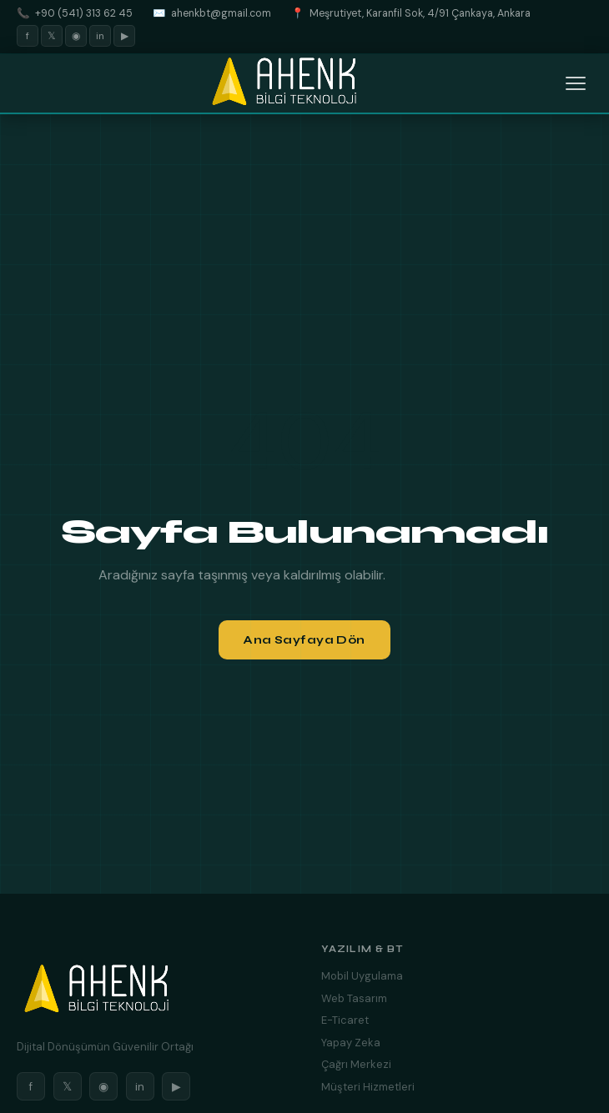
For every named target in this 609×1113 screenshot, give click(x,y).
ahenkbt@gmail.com (221, 13)
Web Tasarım (354, 998)
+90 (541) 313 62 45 (84, 13)
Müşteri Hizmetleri (368, 1087)
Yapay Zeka (350, 1042)
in (100, 36)
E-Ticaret (345, 1020)
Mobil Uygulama (362, 976)
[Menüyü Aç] (575, 83)
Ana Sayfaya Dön (304, 640)
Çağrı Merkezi (356, 1064)
